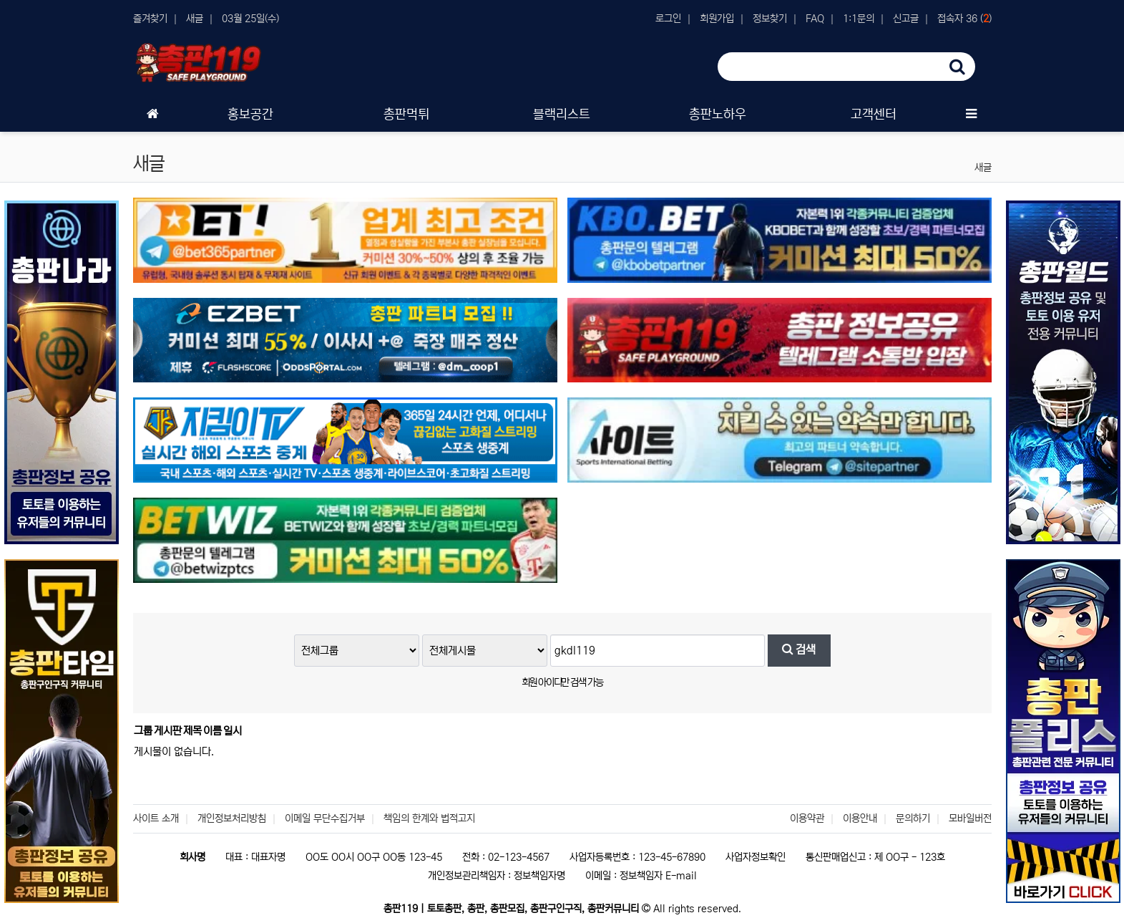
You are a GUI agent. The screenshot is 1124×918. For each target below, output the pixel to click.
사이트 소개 (156, 818)
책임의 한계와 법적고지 (429, 818)
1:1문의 (858, 18)
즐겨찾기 (150, 18)
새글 (194, 18)
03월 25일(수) (250, 18)
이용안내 (860, 818)
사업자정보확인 (755, 857)
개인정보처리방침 (231, 818)
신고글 (906, 18)
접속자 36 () (964, 18)
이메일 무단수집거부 (325, 818)
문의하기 (913, 818)
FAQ (815, 18)
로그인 (668, 18)
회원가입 (717, 18)
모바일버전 (970, 818)
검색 (799, 650)
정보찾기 (770, 18)
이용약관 (807, 818)
